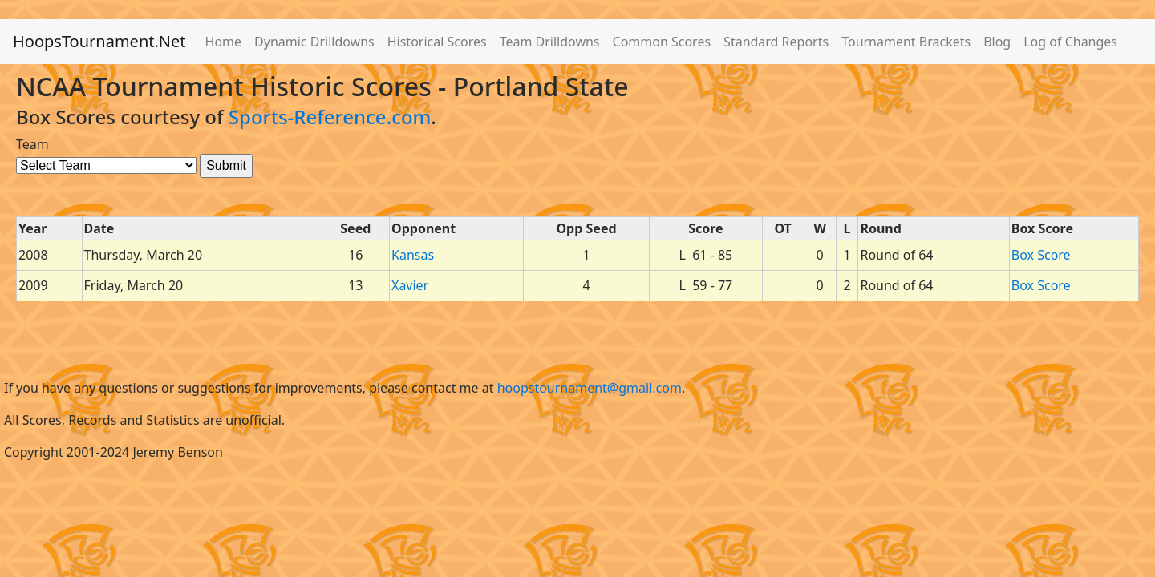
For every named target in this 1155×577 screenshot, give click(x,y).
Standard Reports (776, 41)
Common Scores (662, 41)
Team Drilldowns (550, 41)
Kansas (412, 255)
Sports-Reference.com (330, 116)
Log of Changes (1070, 41)
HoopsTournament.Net (99, 41)
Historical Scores (437, 41)
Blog (997, 41)
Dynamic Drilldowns (314, 41)
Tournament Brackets (906, 41)
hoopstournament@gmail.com (589, 388)
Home (223, 41)
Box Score (1041, 255)
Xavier (409, 285)
